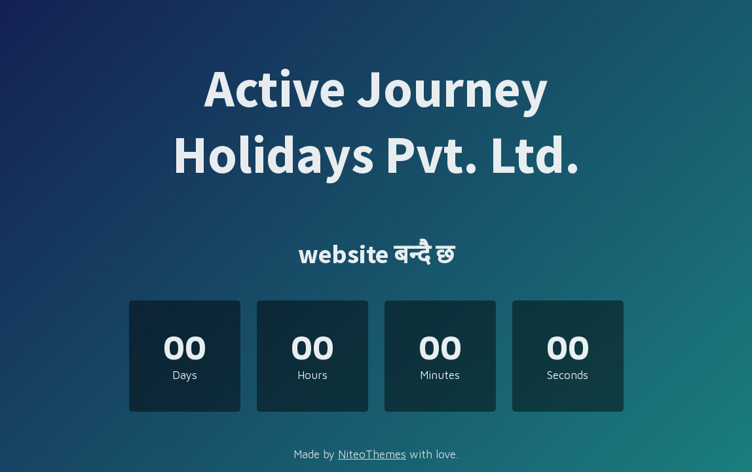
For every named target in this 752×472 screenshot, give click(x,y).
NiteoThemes (372, 454)
